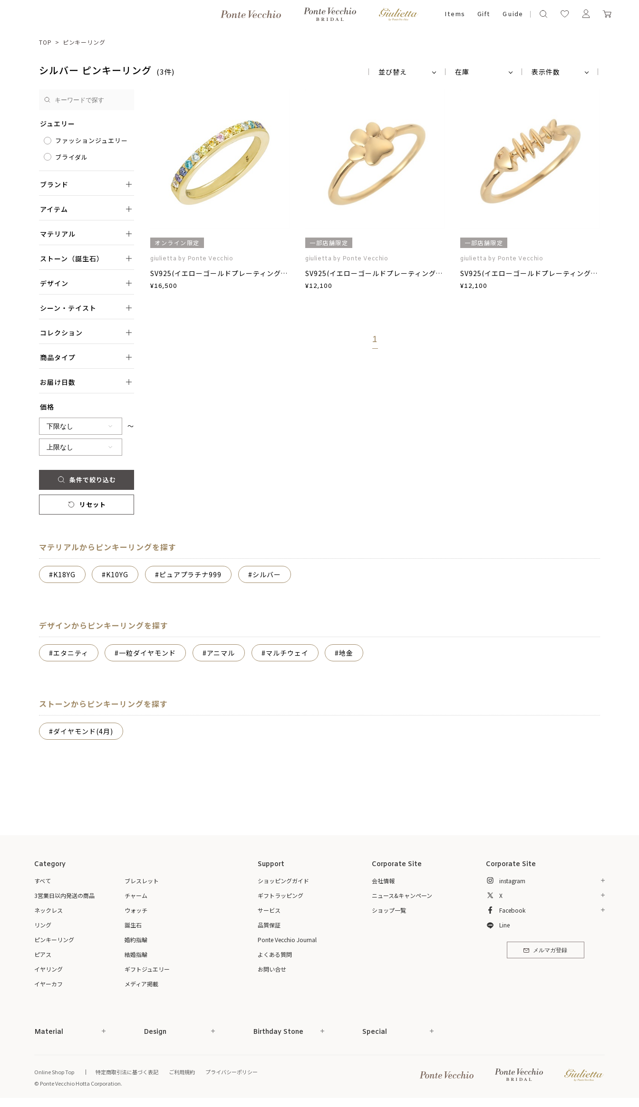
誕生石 (133, 925)
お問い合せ (272, 969)
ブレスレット (142, 881)
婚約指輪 (136, 939)
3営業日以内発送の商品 (64, 895)
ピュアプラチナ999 (190, 574)
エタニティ (70, 653)
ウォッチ (136, 910)
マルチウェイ (287, 653)
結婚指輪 (136, 954)
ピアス (42, 954)
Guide (512, 14)
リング (42, 925)
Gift (484, 14)
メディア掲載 (141, 984)
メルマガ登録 (545, 950)
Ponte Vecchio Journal (287, 939)
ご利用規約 (182, 1072)
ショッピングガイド (283, 881)
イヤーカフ (48, 984)
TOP (45, 42)
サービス (269, 910)
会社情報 (383, 881)
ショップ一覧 (389, 910)
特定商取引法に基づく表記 (127, 1072)
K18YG (64, 574)
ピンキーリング (84, 42)
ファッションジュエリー (91, 140)
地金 (346, 653)
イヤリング (48, 969)
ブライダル (71, 157)
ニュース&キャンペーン (402, 895)
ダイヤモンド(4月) (83, 731)
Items (455, 14)
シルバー (266, 574)
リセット (86, 504)
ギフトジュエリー (147, 969)
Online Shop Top (54, 1072)
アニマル (221, 653)
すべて (42, 881)
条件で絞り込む (86, 479)
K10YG (117, 574)
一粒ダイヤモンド (147, 653)
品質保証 (269, 925)
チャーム (136, 895)
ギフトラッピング (280, 895)
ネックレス (48, 910)
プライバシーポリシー (231, 1072)
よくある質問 (275, 954)
